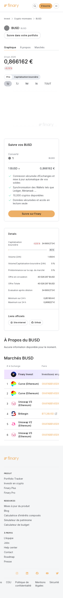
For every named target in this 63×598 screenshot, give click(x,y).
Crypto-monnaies (23, 18)
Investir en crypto (14, 483)
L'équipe (8, 538)
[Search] (35, 6)
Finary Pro (9, 492)
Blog (6, 510)
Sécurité (54, 582)
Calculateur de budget (16, 524)
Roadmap (9, 556)
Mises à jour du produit (17, 506)
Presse (8, 561)
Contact (8, 552)
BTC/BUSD (48, 413)
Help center (10, 547)
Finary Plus (10, 488)
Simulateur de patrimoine (18, 520)
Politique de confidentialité (23, 584)
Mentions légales (40, 584)
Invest (7, 18)
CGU (8, 582)
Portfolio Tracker (13, 478)
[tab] (10, 48)
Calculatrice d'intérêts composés (22, 515)
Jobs (6, 542)
